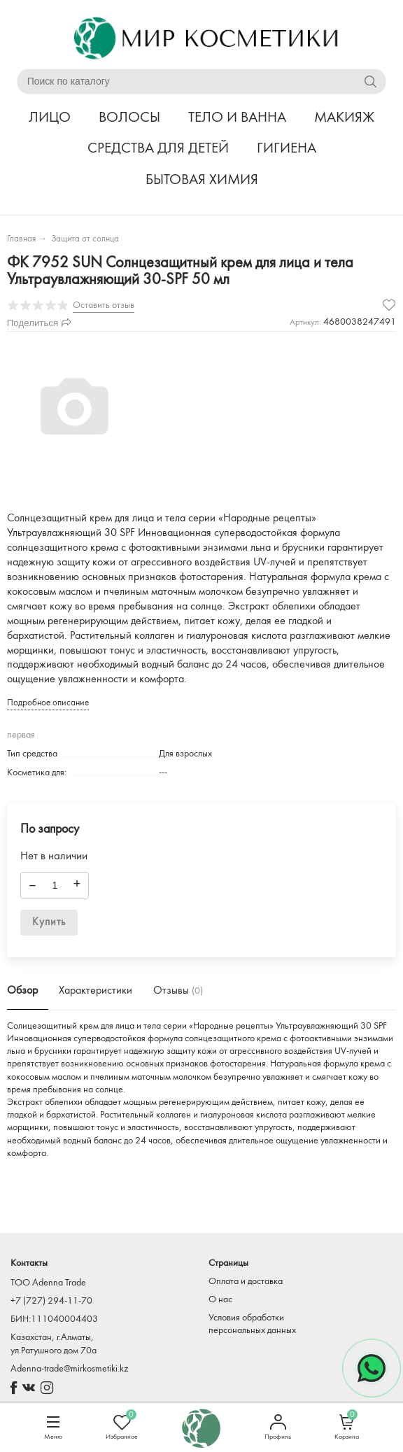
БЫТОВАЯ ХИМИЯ (202, 180)
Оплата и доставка (245, 1281)
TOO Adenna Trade (48, 1283)
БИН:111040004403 (54, 1319)
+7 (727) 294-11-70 (51, 1301)
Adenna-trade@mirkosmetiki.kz (69, 1369)
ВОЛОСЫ (129, 118)
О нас (220, 1299)
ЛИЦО (50, 118)
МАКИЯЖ (344, 118)
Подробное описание (48, 702)
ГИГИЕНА (286, 148)
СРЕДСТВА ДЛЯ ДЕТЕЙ (158, 148)
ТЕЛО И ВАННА (237, 118)
